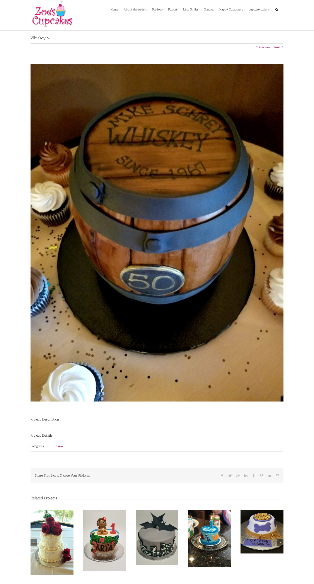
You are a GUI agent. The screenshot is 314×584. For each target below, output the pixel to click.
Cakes (59, 446)
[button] (276, 9)
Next (277, 47)
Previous (264, 47)
